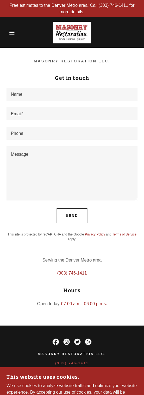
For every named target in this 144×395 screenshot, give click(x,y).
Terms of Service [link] (124, 234)
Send (72, 216)
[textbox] (72, 94)
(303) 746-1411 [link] (72, 273)
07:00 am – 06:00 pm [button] (81, 303)
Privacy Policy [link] (95, 234)
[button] (10, 32)
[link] (71, 32)
